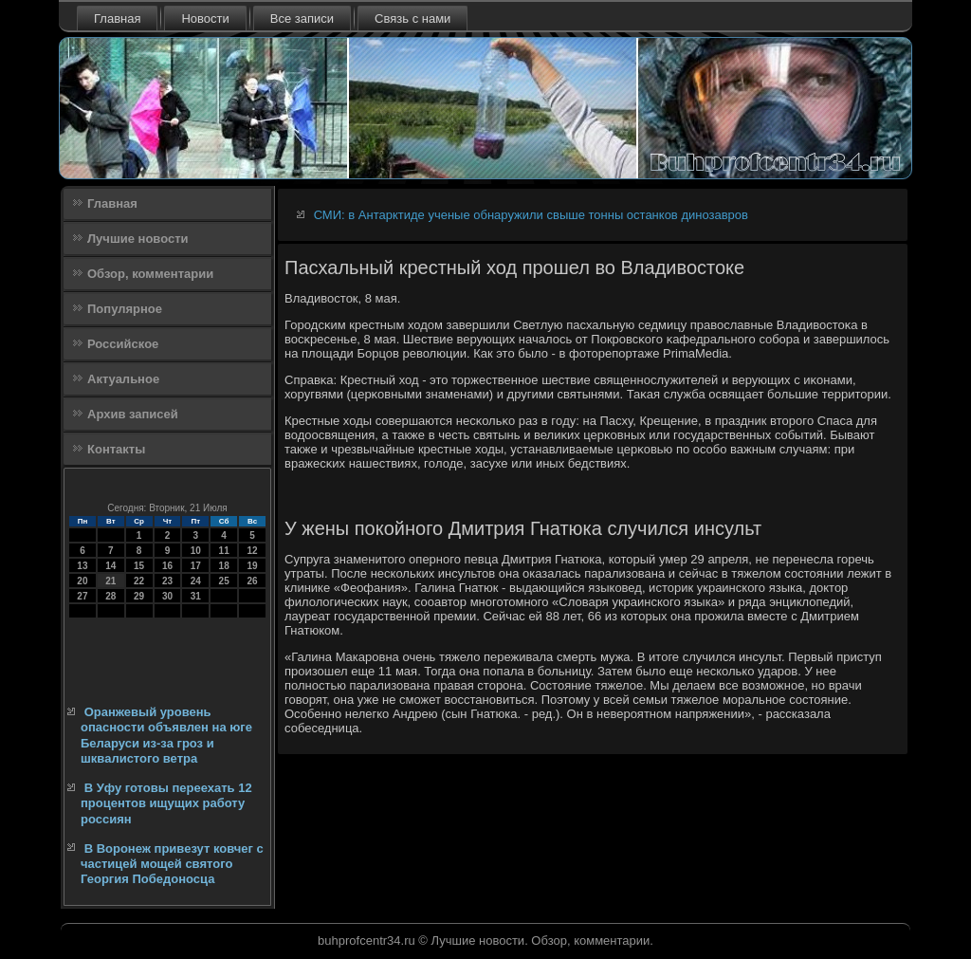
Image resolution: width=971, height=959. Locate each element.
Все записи (302, 18)
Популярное (124, 309)
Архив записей (132, 414)
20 (82, 581)
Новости (205, 18)
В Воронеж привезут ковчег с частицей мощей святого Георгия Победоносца (172, 864)
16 (167, 566)
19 (252, 566)
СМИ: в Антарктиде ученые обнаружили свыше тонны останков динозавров (531, 215)
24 (196, 581)
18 (224, 566)
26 (252, 581)
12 (252, 550)
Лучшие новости (138, 238)
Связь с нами (412, 18)
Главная (117, 18)
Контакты (116, 449)
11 (224, 550)
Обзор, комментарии (150, 274)
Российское (122, 344)
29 (139, 596)
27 (82, 596)
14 (110, 566)
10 (196, 550)
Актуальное (123, 379)
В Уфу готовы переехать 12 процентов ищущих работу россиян (166, 803)
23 (167, 581)
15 (139, 566)
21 (110, 581)
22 (139, 581)
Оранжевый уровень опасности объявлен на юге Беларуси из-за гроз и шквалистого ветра (166, 735)
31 (196, 596)
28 (110, 596)
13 (82, 566)
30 (167, 596)
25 (224, 581)
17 (196, 566)
